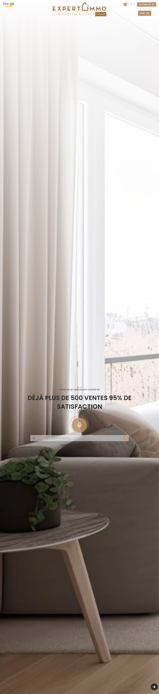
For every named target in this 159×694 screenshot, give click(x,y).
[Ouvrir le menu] (144, 13)
